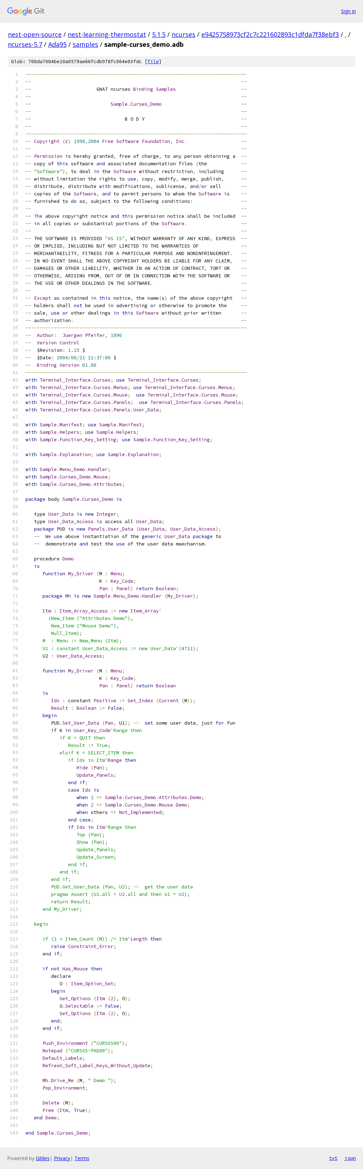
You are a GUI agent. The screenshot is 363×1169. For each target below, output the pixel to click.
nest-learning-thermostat (107, 34)
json (350, 1158)
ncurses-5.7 (25, 44)
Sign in (348, 11)
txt (333, 1158)
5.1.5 (159, 34)
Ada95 (57, 44)
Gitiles (43, 1158)
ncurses (183, 34)
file (153, 62)
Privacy (62, 1158)
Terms (81, 1158)
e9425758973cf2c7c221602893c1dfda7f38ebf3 (270, 34)
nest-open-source (35, 34)
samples (85, 44)
